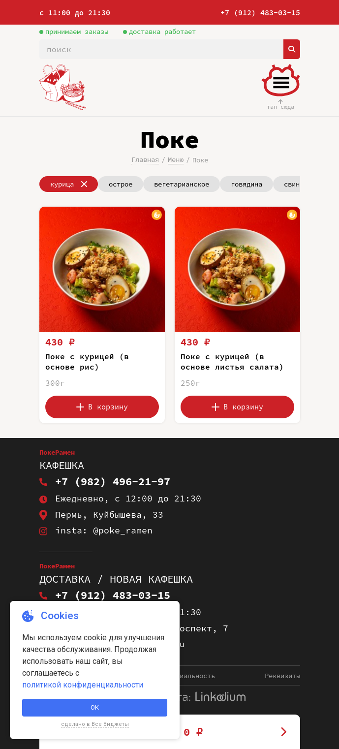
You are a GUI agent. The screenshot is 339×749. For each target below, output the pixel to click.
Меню (176, 159)
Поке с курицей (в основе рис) (87, 361)
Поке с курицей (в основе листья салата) (232, 361)
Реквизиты (282, 675)
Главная (145, 159)
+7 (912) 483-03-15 (260, 12)
